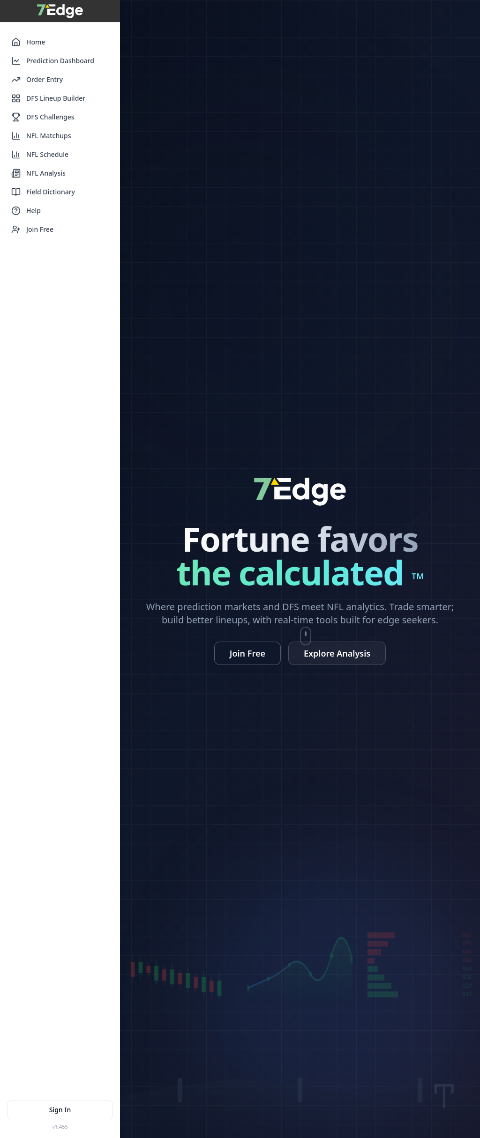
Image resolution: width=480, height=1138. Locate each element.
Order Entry (37, 79)
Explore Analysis (337, 653)
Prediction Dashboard (52, 61)
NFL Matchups (41, 135)
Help (26, 210)
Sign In (60, 1109)
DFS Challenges (43, 117)
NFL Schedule (39, 154)
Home (28, 42)
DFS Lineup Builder (48, 98)
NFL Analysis (38, 173)
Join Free (32, 229)
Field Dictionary (43, 192)
